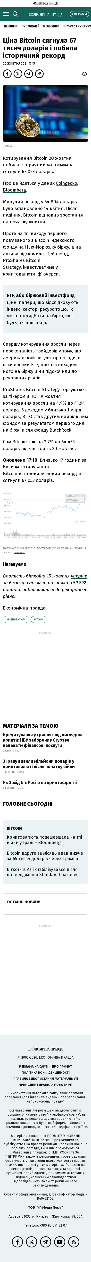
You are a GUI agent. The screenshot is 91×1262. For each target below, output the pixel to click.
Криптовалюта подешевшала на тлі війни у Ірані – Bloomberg (44, 840)
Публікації (30, 26)
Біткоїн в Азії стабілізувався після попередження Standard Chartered (43, 872)
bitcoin (38, 619)
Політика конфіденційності (46, 1072)
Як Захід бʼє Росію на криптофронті (40, 782)
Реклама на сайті (33, 1066)
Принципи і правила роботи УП (45, 1084)
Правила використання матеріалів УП (45, 1078)
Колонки (51, 26)
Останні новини (24, 902)
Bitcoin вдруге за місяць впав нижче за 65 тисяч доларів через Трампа (45, 856)
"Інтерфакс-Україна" (63, 1114)
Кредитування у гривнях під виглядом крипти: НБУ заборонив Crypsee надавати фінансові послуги (42, 740)
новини (10, 26)
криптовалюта (16, 619)
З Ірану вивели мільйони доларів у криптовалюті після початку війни (39, 764)
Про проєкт (62, 1066)
